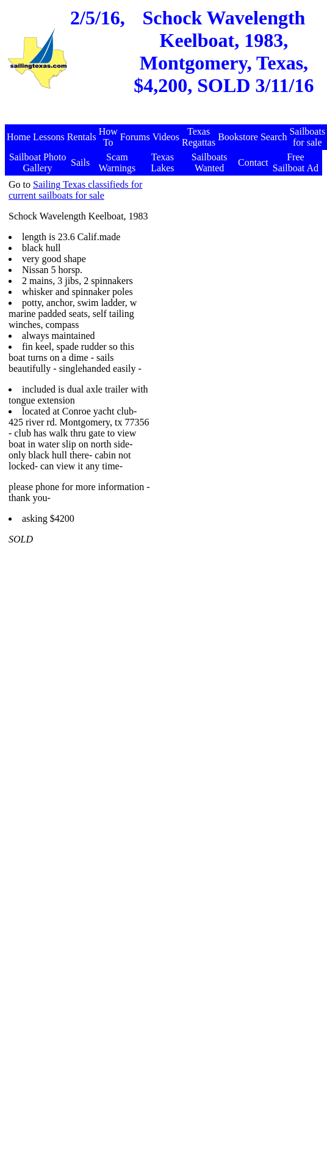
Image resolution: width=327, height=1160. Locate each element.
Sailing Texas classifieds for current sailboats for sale (75, 190)
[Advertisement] (204, 293)
